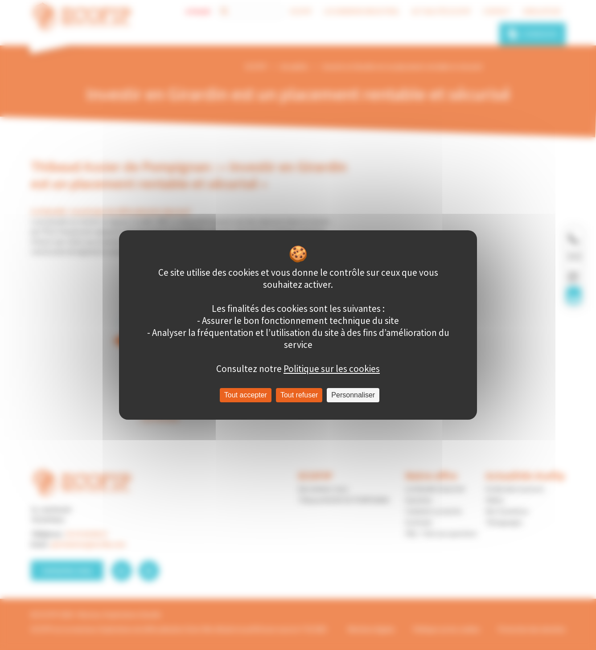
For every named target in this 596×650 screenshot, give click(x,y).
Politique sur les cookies (332, 369)
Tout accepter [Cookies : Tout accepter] (245, 395)
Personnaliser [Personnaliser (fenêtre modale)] (353, 395)
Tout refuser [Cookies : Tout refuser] (299, 395)
